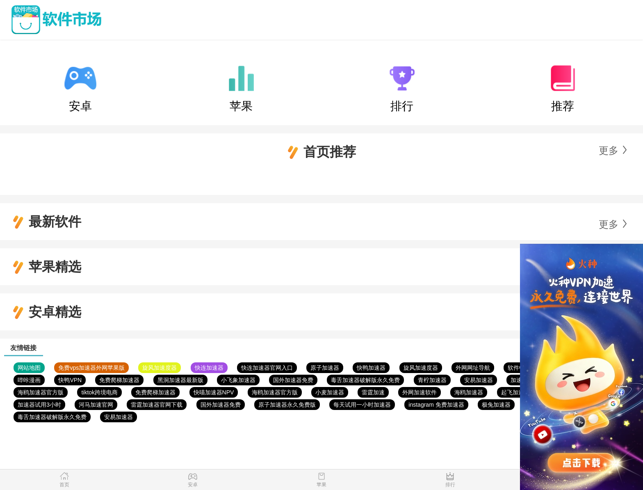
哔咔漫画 (29, 380)
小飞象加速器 (238, 380)
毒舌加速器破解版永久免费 (365, 380)
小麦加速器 (329, 392)
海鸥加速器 (468, 392)
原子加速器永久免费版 (287, 404)
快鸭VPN (70, 380)
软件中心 (519, 367)
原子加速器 (324, 367)
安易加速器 (478, 380)
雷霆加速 (373, 392)
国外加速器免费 (293, 380)
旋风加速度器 (159, 367)
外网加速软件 (419, 392)
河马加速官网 (96, 404)
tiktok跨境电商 (99, 392)
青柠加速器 (432, 380)
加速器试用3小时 (39, 404)
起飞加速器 (515, 392)
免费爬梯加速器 (119, 380)
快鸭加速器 (371, 367)
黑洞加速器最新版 (180, 380)
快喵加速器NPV (214, 392)
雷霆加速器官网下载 (156, 404)
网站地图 (29, 367)
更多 (608, 150)
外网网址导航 (473, 367)
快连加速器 (209, 367)
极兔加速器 (496, 404)
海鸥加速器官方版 (41, 392)
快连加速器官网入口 (267, 367)
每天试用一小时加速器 (362, 404)
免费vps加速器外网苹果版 (91, 367)
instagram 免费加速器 (436, 404)
